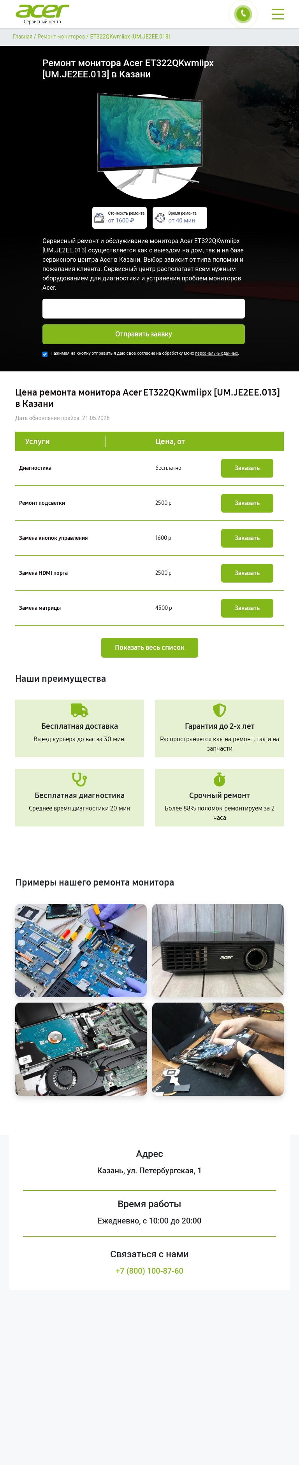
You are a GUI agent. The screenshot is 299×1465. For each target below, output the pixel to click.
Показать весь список (150, 647)
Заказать (247, 468)
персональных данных (216, 353)
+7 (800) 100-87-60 (149, 1271)
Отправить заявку (143, 334)
